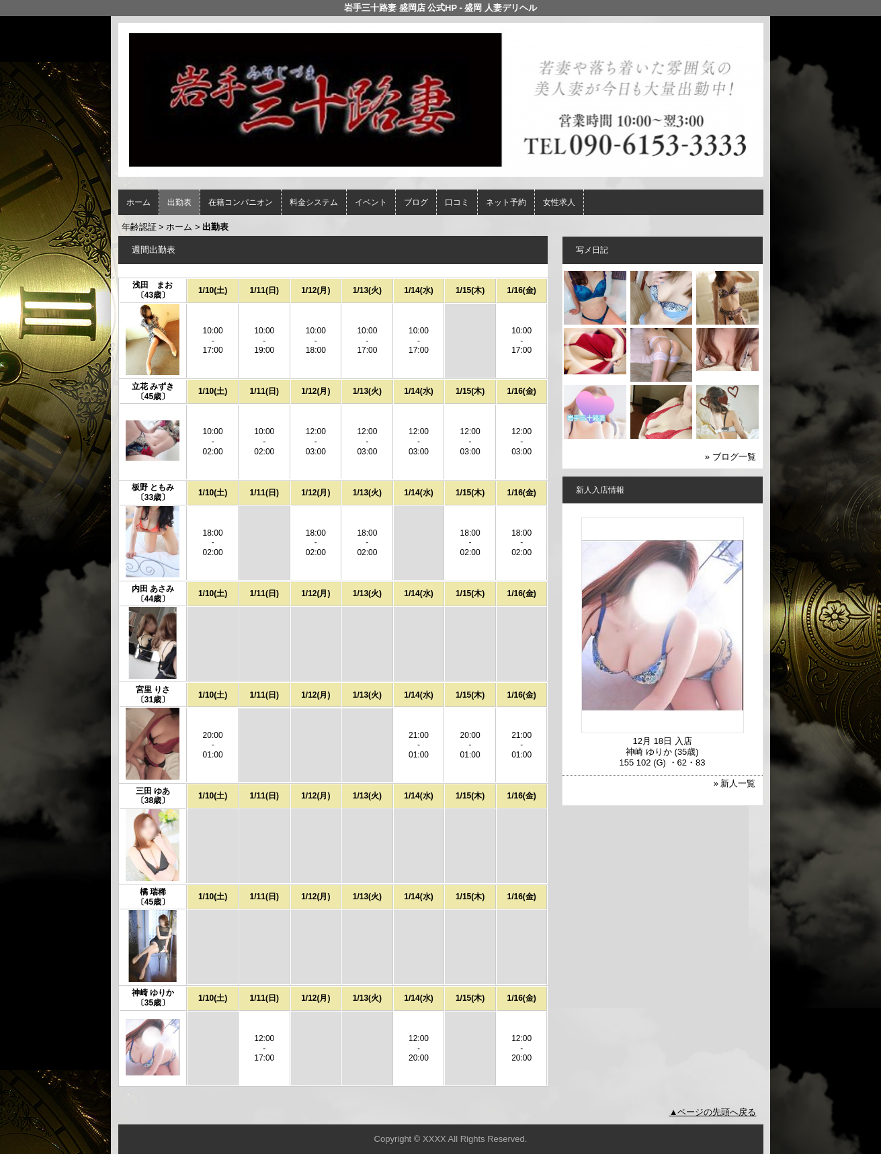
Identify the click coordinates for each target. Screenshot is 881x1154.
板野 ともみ (153, 487)
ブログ (416, 202)
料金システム (314, 202)
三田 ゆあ (153, 791)
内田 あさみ (153, 588)
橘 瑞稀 (153, 892)
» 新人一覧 (735, 783)
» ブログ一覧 (730, 457)
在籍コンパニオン (240, 202)
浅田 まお (152, 285)
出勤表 (179, 202)
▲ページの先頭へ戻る (713, 1112)
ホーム (138, 202)
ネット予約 (506, 202)
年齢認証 (139, 227)
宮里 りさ (153, 689)
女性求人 (559, 202)
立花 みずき (153, 386)
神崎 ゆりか (153, 992)
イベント (371, 202)
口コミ (457, 202)
